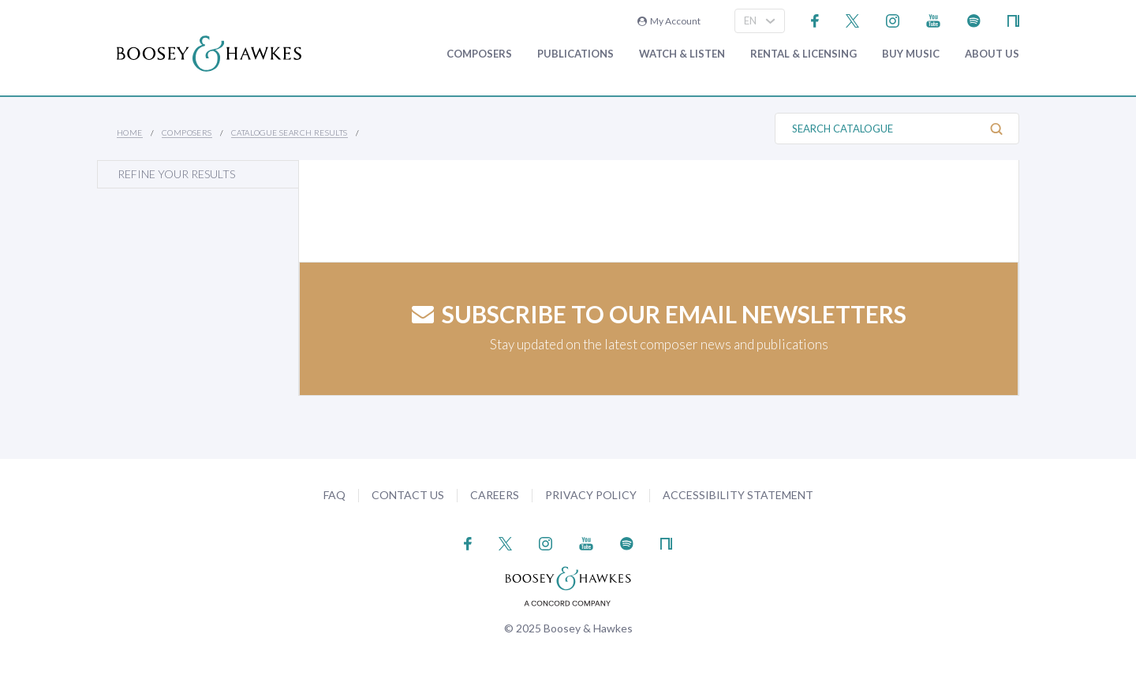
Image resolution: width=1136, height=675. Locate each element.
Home (130, 132)
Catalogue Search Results (289, 132)
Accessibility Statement (738, 495)
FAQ (334, 495)
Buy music (911, 54)
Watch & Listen (682, 54)
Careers (494, 495)
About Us (992, 54)
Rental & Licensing (803, 54)
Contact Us (408, 495)
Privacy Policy (591, 495)
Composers (479, 54)
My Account (669, 21)
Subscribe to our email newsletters (659, 314)
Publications (575, 54)
